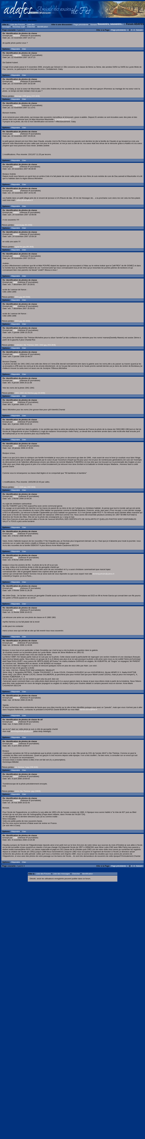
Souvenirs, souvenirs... (110, 24)
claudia (16, 800)
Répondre (15, 49)
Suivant (93, 24)
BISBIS (16, 256)
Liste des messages (61, 874)
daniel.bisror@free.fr (88, 709)
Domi (15, 743)
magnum (17, 55)
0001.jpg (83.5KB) (22, 297)
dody (15, 557)
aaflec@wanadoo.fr (24, 200)
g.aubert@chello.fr (63, 119)
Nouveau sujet (19, 27)
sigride (16, 610)
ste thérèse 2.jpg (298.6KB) (26, 767)
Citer (24, 49)
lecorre (16, 35)
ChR (15, 330)
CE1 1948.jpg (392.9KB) (25, 487)
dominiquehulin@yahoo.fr (103, 574)
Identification (42, 27)
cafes (15, 446)
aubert (16, 167)
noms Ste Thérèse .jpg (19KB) (27, 791)
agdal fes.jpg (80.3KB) (24, 247)
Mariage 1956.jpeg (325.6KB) (27, 96)
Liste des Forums (17, 24)
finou (15, 496)
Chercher (31, 27)
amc (15, 533)
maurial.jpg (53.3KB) (23, 225)
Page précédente (81, 24)
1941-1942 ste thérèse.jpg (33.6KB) (30, 393)
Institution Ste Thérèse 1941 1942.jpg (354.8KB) (35, 345)
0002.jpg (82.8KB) (22, 321)
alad (15, 282)
